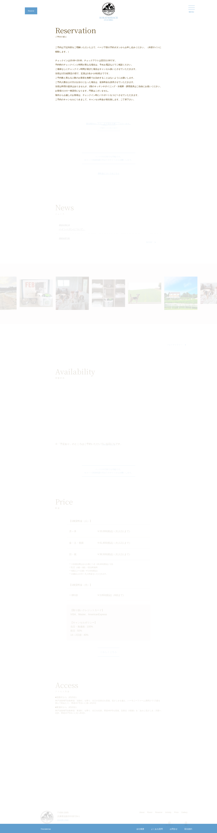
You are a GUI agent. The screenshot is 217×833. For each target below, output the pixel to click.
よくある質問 (157, 829)
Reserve (31, 11)
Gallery (184, 815)
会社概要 (140, 829)
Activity (168, 815)
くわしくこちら (108, 654)
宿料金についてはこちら (108, 175)
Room (149, 815)
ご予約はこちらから (108, 445)
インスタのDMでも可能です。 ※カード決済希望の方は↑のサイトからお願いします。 (108, 160)
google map (63, 822)
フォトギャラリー (176, 346)
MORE (151, 244)
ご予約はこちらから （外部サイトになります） (108, 126)
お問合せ (174, 829)
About (141, 815)
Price (176, 815)
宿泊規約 (188, 829)
